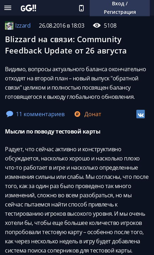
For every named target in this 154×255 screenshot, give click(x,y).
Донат (87, 114)
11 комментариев (35, 114)
